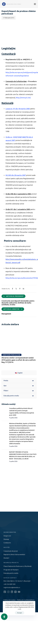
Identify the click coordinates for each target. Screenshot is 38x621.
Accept (19, 613)
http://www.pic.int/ (23, 98)
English (18, 373)
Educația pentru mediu (11, 573)
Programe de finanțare (11, 570)
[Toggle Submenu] (32, 380)
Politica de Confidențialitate (25, 600)
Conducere (7, 543)
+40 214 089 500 (9, 584)
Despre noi (7, 536)
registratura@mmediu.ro (12, 587)
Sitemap (6, 539)
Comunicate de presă (11, 551)
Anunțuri (6, 558)
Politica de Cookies (10, 600)
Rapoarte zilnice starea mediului (14, 554)
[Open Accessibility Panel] (4, 616)
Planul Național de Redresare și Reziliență (17, 566)
